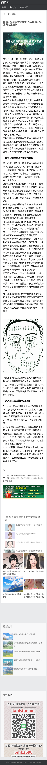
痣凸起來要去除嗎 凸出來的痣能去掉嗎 (25, 475)
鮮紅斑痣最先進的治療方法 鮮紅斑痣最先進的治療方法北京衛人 (34, 597)
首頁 (4, 7)
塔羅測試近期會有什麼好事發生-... (26, 684)
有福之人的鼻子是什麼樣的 (34, 571)
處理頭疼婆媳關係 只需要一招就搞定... (27, 675)
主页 (7, 14)
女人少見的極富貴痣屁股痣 (26, 546)
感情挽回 (24, 7)
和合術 (13, 7)
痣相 (13, 14)
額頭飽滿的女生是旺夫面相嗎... (24, 649)
